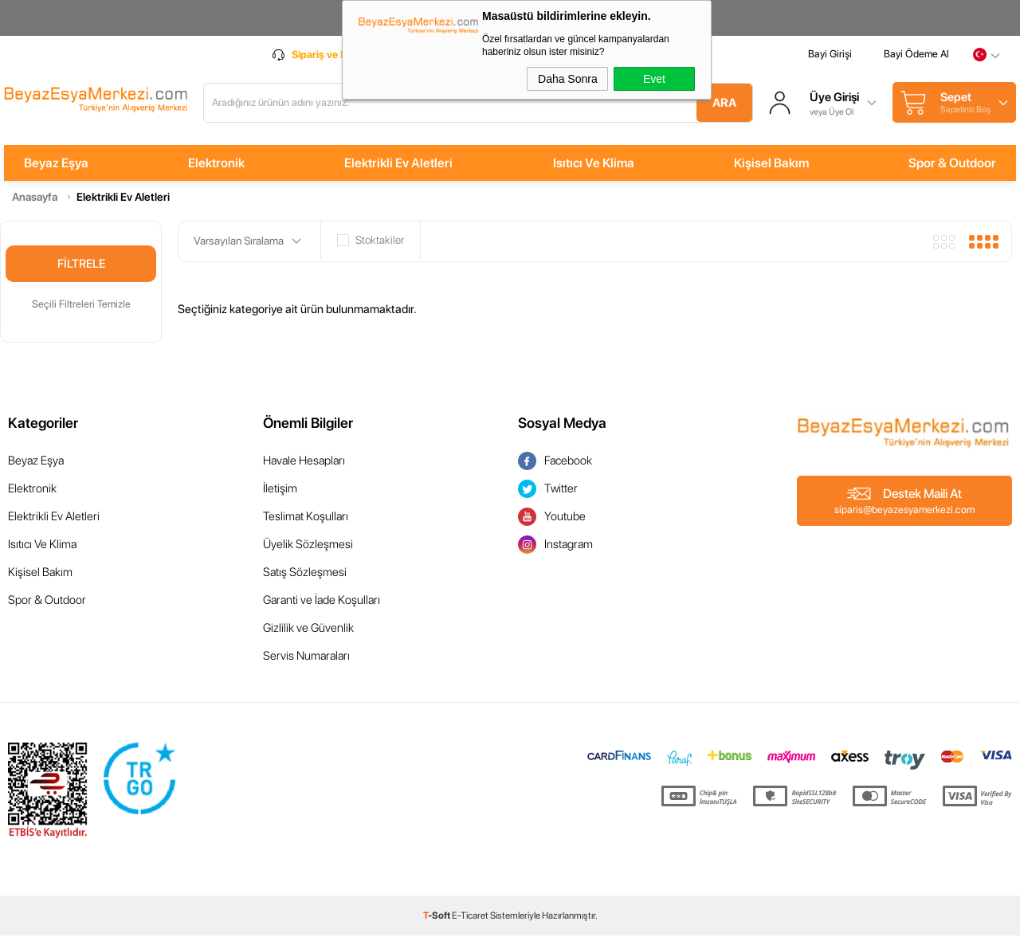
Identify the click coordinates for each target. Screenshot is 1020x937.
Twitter (548, 490)
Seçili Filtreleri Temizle (81, 306)
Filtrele (81, 265)
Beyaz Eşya (52, 164)
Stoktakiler (370, 242)
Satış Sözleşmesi (305, 574)
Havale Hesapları (304, 462)
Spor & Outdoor (956, 164)
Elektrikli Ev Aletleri (397, 164)
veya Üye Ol (835, 112)
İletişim (280, 490)
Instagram (555, 546)
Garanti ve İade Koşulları (321, 601)
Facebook (555, 462)
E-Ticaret (470, 917)
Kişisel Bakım (773, 164)
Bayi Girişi (834, 58)
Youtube (552, 518)
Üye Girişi (838, 99)
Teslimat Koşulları (305, 518)
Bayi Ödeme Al (920, 58)
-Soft (437, 917)
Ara (720, 103)
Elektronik (214, 164)
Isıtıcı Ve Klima (594, 164)
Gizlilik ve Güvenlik (308, 629)
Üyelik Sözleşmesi (308, 546)
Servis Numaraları (306, 657)
